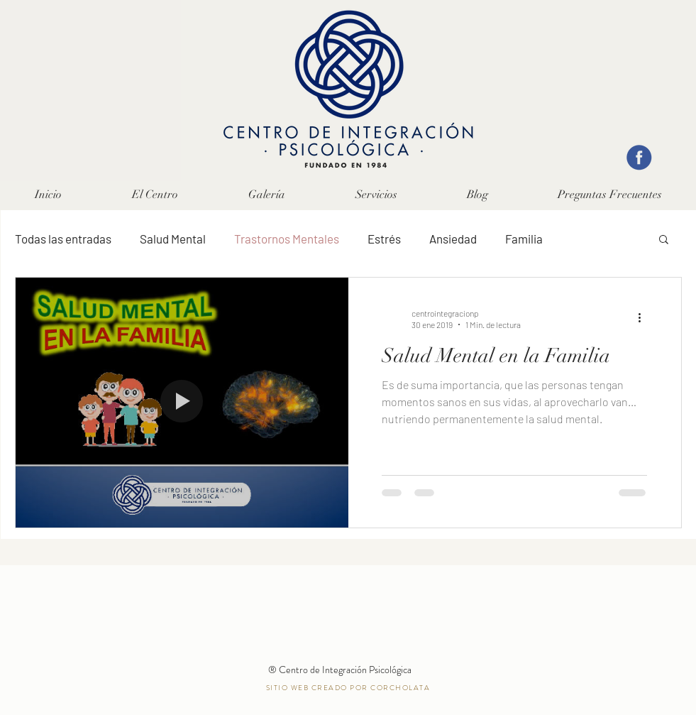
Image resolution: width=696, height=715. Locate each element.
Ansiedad (453, 238)
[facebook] (639, 157)
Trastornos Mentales (286, 238)
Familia (524, 238)
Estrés (384, 238)
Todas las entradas (63, 238)
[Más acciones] (644, 318)
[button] (376, 194)
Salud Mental (173, 238)
